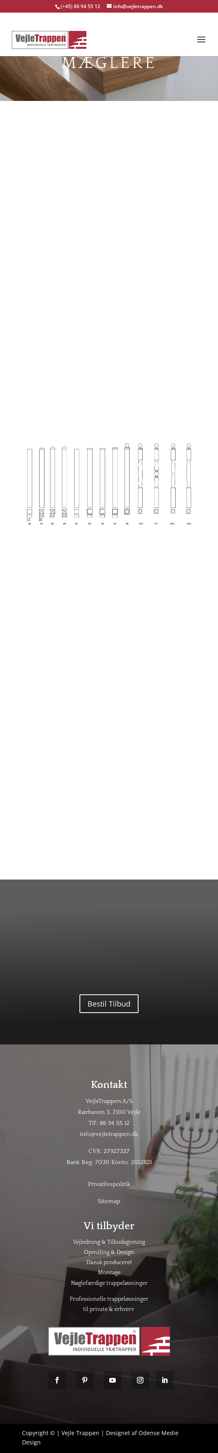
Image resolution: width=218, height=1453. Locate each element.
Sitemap (109, 1201)
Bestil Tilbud (109, 1004)
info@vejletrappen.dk (109, 1134)
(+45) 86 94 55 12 (81, 6)
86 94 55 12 (115, 1123)
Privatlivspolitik (109, 1184)
